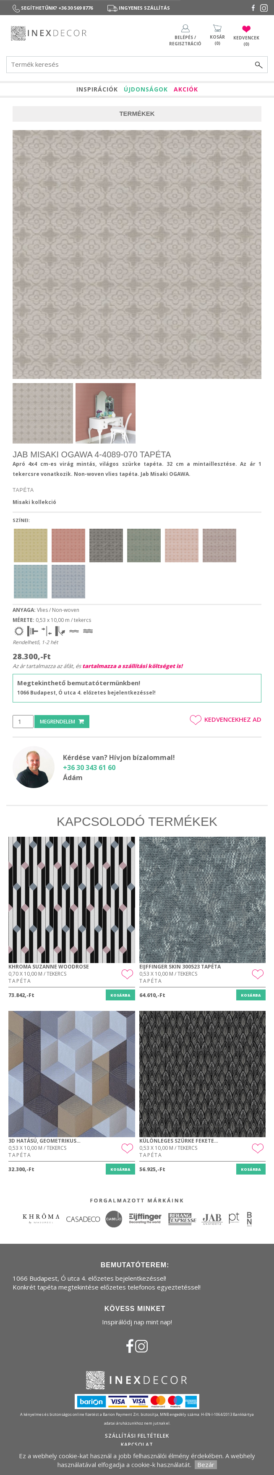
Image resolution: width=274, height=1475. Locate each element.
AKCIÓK (186, 89)
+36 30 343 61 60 (89, 767)
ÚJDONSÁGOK (146, 89)
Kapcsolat (137, 1444)
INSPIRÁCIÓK (97, 89)
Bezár (205, 1464)
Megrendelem (62, 721)
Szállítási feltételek (137, 1435)
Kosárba (120, 995)
